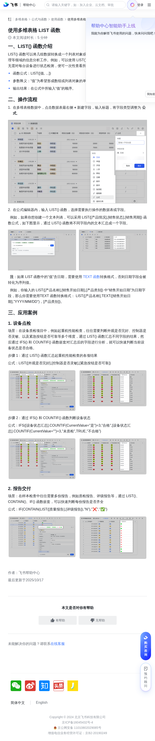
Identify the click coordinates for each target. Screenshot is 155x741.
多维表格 (21, 19)
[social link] (18, 640)
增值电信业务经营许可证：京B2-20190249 (77, 687)
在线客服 (58, 598)
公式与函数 (39, 19)
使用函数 (57, 19)
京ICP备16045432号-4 (77, 676)
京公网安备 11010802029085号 (77, 682)
